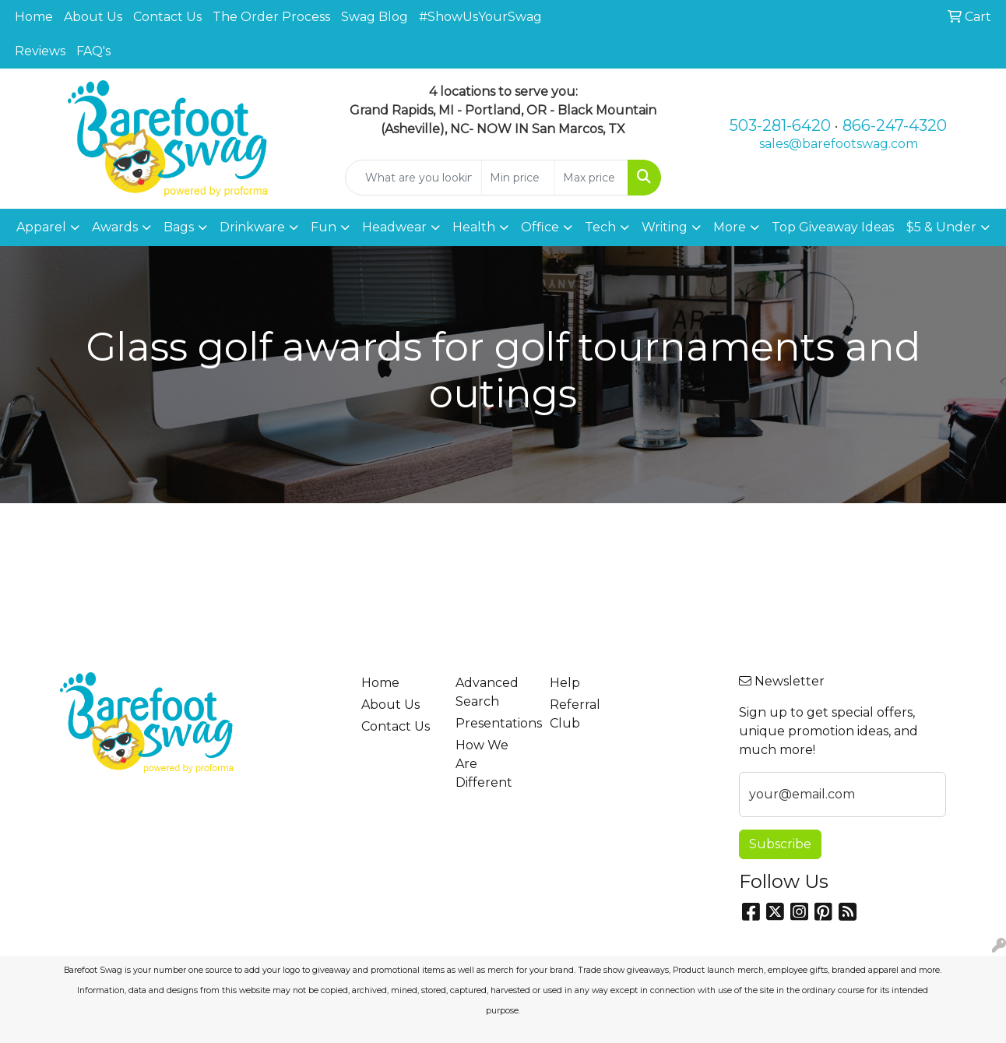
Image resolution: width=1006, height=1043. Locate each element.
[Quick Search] (414, 178)
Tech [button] (600, 227)
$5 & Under (941, 227)
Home (34, 16)
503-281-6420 (780, 125)
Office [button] (540, 227)
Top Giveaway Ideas (833, 227)
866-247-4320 (894, 125)
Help (565, 682)
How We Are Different (484, 764)
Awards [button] (115, 227)
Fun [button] (323, 227)
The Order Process (271, 16)
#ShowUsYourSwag (480, 16)
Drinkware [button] (252, 227)
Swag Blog (374, 16)
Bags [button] (179, 227)
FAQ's (93, 51)
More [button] (729, 227)
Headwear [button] (394, 227)
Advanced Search (487, 692)
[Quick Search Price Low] (518, 178)
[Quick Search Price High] (591, 178)
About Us (93, 16)
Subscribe (780, 844)
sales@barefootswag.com (838, 143)
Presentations (493, 723)
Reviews (40, 51)
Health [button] (473, 227)
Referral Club (575, 714)
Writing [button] (665, 227)
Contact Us (167, 16)
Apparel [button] (41, 227)
